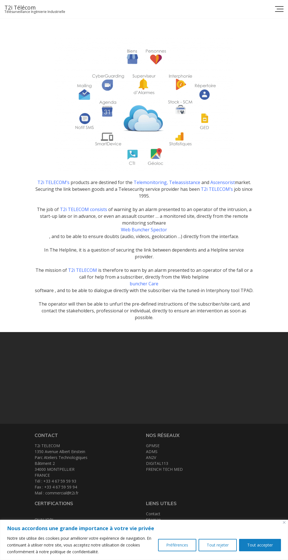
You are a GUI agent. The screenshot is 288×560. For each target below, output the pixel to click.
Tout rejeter (218, 545)
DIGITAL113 (157, 463)
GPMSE (152, 445)
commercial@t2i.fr (61, 493)
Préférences (177, 545)
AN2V (151, 457)
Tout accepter (260, 545)
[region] (144, 540)
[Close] (284, 522)
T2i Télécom (20, 7)
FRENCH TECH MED (164, 469)
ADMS (152, 451)
